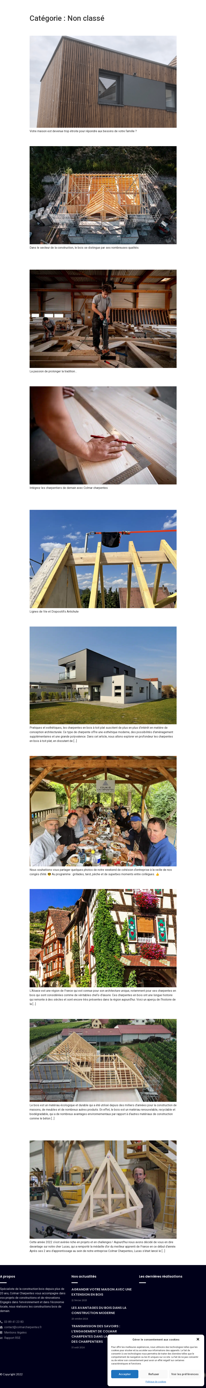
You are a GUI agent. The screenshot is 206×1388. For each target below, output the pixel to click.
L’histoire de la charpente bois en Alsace (82, 882)
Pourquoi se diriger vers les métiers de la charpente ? (99, 379)
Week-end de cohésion (59, 749)
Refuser (153, 1374)
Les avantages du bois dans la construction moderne (99, 139)
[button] (198, 1339)
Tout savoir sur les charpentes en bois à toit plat (93, 619)
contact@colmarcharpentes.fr (23, 1327)
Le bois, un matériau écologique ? (73, 1012)
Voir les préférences (184, 1374)
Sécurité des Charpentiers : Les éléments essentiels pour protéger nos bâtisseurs (97, 500)
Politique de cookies (156, 1381)
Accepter (125, 1374)
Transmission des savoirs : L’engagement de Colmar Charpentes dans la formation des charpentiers (98, 260)
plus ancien (39, 1259)
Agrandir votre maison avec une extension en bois (95, 29)
